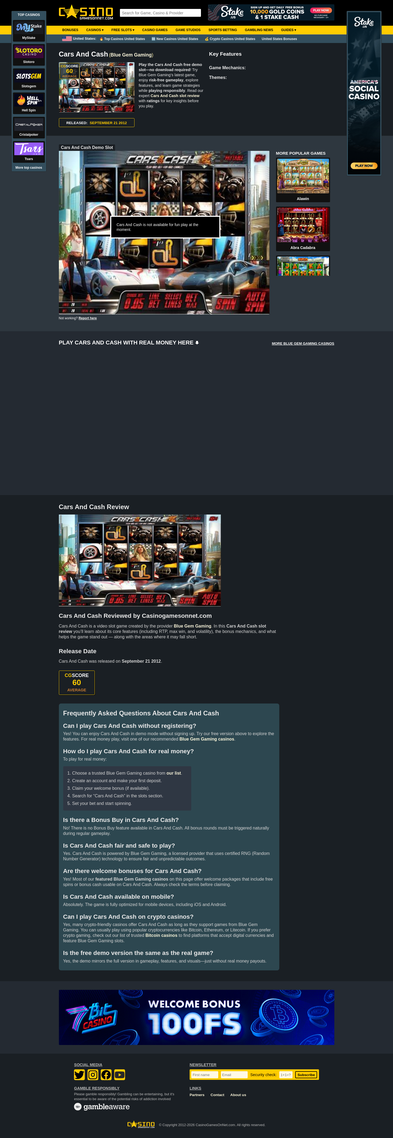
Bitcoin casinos (161, 935)
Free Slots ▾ (123, 30)
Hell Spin (29, 110)
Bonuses (70, 30)
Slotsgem (29, 86)
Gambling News (259, 30)
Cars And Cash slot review (175, 96)
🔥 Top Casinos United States (122, 39)
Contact (217, 1095)
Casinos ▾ (94, 30)
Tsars (29, 159)
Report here (88, 318)
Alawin (303, 199)
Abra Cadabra (303, 247)
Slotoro (29, 62)
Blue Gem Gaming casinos (207, 739)
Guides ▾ (288, 30)
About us (238, 1095)
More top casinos (28, 168)
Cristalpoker (28, 135)
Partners (197, 1095)
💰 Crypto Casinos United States (230, 39)
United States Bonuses (279, 39)
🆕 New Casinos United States (175, 39)
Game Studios (188, 30)
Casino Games (155, 30)
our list (174, 773)
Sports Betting (223, 30)
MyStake (28, 38)
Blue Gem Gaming (131, 55)
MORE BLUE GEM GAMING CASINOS (303, 343)
